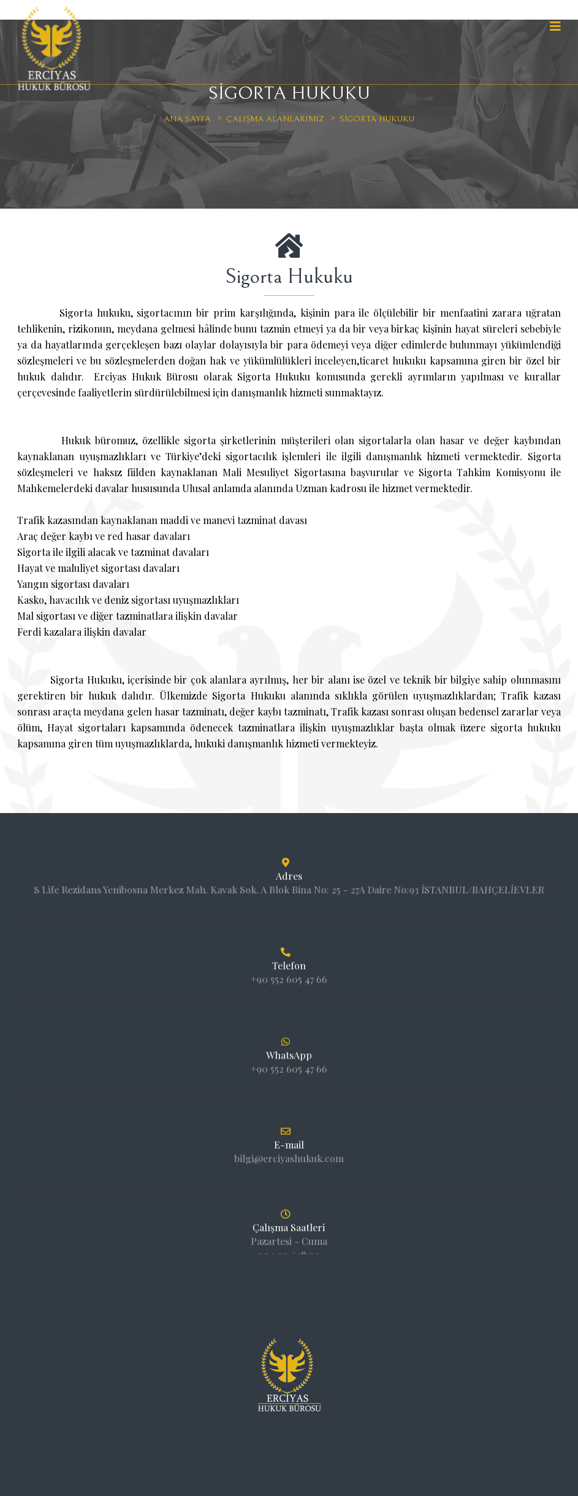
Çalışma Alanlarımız (275, 119)
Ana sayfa (187, 119)
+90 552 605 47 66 (289, 973)
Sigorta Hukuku (377, 119)
